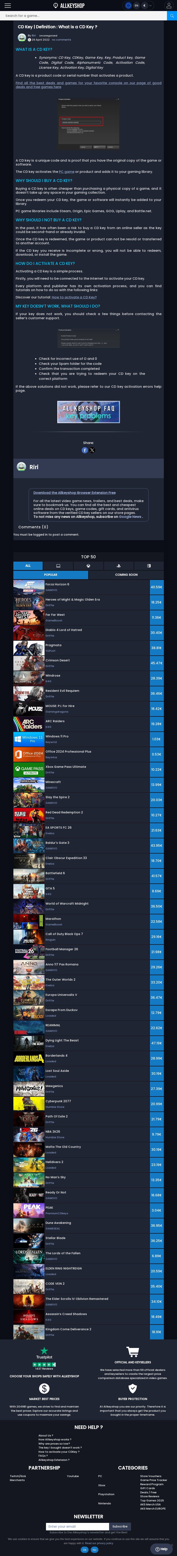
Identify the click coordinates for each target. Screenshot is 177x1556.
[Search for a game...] (88, 15)
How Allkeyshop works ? (54, 1439)
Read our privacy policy (99, 1543)
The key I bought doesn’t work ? (60, 1448)
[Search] (172, 15)
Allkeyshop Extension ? (54, 1460)
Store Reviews (149, 1496)
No (94, 1549)
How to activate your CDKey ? (59, 1452)
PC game (66, 171)
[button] (169, 5)
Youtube (73, 1476)
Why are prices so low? (54, 1444)
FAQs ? (43, 1456)
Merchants (17, 1480)
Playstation (106, 1494)
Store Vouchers (150, 1476)
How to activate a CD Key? (74, 297)
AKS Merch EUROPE (153, 1509)
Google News (130, 516)
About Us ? (45, 1436)
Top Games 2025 (152, 1500)
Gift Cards (147, 1488)
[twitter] (92, 449)
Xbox (101, 1485)
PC (100, 1476)
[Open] (8, 5)
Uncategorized (48, 35)
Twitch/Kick (18, 1476)
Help (161, 1549)
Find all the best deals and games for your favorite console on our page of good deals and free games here (89, 85)
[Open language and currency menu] (138, 5)
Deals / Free (148, 1492)
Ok (84, 1549)
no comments (61, 40)
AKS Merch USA (150, 1504)
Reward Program (151, 1484)
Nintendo (104, 1503)
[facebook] (85, 449)
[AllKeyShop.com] (68, 5)
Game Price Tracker (153, 1480)
